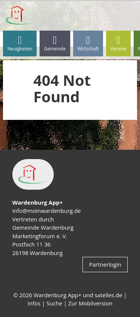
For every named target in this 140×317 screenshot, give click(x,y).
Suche (54, 303)
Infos (34, 303)
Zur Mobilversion (90, 303)
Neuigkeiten (19, 43)
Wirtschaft (88, 43)
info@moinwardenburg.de (46, 210)
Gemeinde (55, 43)
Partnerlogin (105, 264)
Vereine (119, 43)
